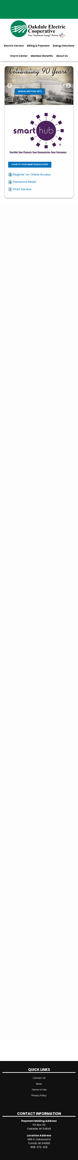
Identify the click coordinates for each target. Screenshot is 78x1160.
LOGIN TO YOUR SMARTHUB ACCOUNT (29, 164)
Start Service (19, 189)
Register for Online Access (29, 174)
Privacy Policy (39, 1095)
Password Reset (22, 182)
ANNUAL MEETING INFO (30, 91)
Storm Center (19, 56)
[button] (10, 85)
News (39, 1083)
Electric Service (14, 45)
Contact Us (39, 1078)
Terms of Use (39, 1089)
